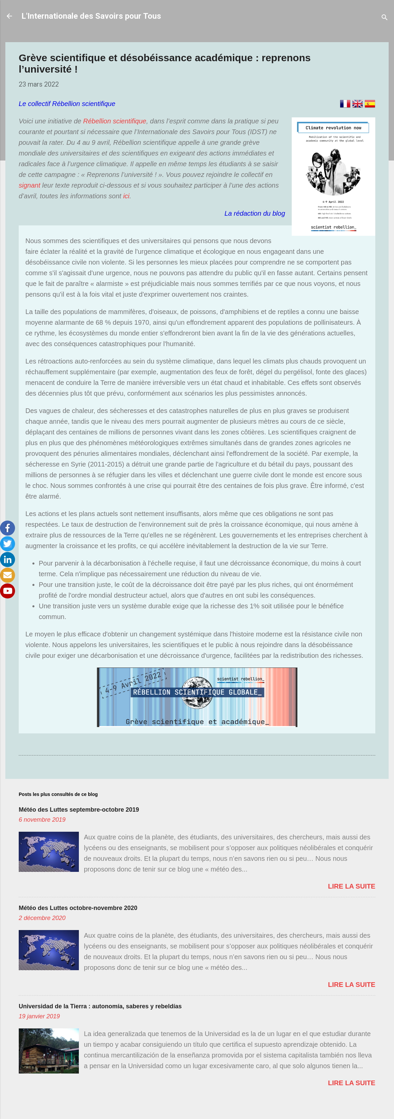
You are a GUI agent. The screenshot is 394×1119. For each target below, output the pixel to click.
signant (29, 185)
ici (126, 196)
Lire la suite (351, 886)
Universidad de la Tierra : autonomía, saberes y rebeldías (100, 1006)
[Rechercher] (385, 18)
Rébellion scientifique (114, 121)
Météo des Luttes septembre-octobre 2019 (79, 809)
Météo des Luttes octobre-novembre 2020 (78, 908)
